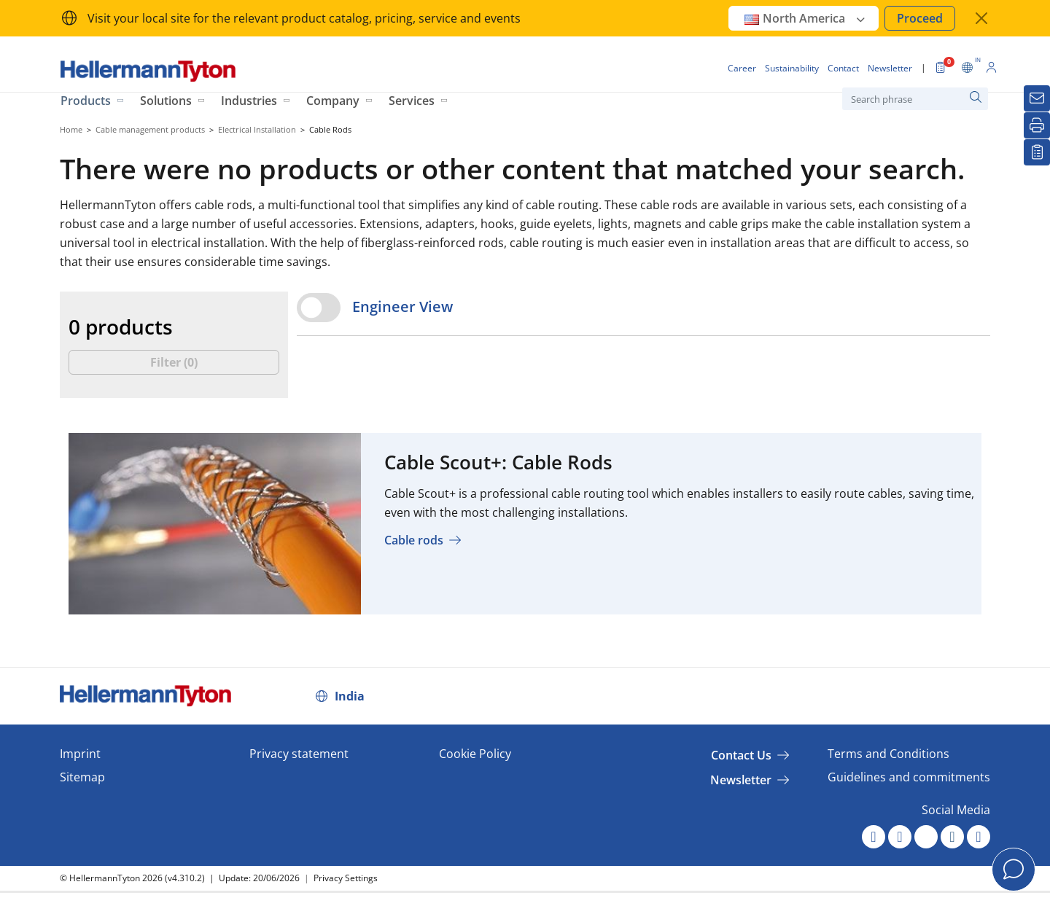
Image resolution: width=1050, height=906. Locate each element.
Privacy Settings (346, 878)
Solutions (166, 101)
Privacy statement (299, 754)
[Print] (1037, 125)
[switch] (319, 307)
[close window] (981, 18)
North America (805, 18)
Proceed (920, 18)
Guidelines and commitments (909, 777)
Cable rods (413, 540)
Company (332, 101)
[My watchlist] (1037, 152)
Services (412, 101)
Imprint (80, 754)
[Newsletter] (1037, 98)
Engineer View (402, 306)
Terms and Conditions (888, 754)
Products (86, 101)
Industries (249, 101)
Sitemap (82, 777)
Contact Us (741, 755)
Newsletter (740, 780)
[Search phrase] (915, 98)
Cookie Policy (475, 754)
